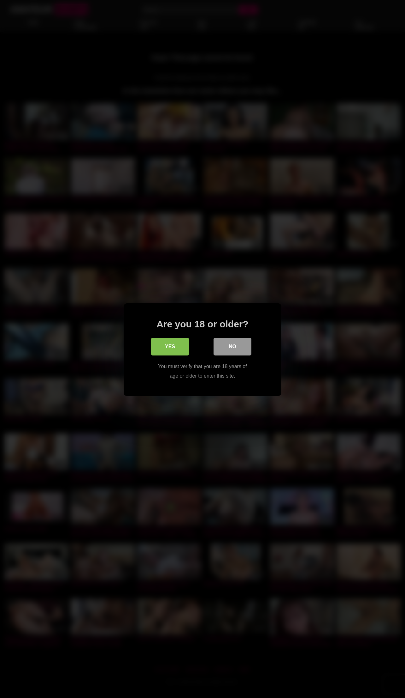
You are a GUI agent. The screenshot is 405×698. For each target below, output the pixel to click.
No (232, 346)
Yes (170, 346)
